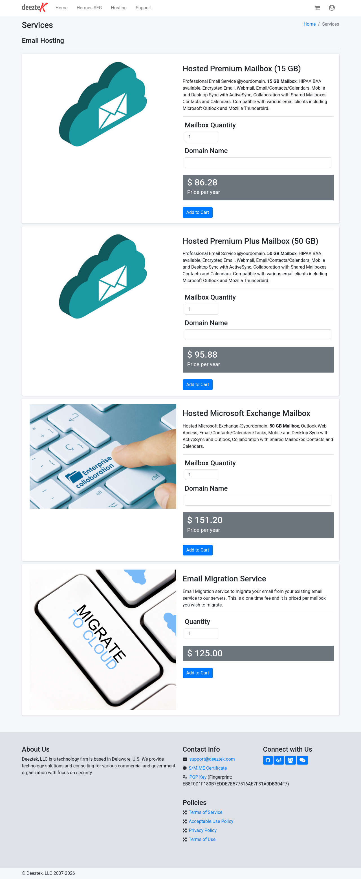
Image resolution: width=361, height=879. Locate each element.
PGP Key (197, 777)
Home (62, 7)
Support (143, 7)
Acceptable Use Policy (211, 821)
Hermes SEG (89, 7)
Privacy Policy (203, 830)
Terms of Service (206, 812)
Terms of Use (202, 839)
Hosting (119, 7)
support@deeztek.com (212, 759)
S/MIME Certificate (208, 768)
